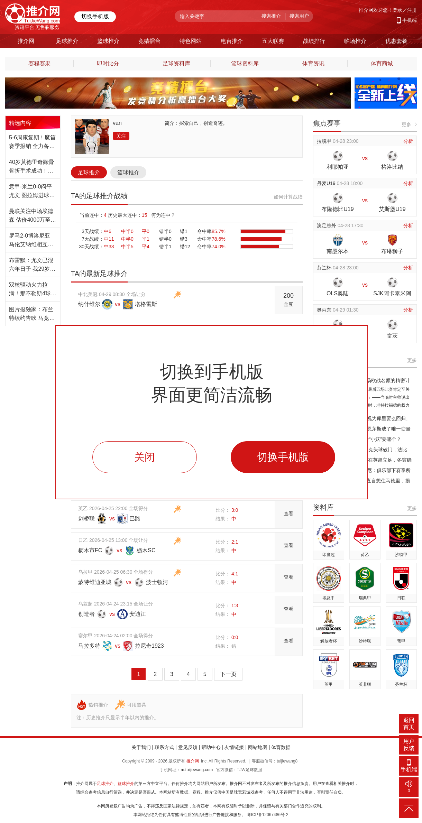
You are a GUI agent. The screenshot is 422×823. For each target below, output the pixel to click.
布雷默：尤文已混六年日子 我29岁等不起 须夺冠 (32, 265)
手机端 (409, 20)
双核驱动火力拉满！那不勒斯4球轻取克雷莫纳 (32, 290)
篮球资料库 (245, 63)
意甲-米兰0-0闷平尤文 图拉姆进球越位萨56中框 (32, 192)
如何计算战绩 (288, 197)
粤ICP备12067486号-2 (267, 814)
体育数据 (281, 747)
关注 (121, 136)
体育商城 (382, 63)
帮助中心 (211, 747)
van (117, 123)
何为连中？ (163, 215)
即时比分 (108, 63)
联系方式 (164, 747)
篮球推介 (128, 172)
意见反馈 (188, 747)
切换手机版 (95, 16)
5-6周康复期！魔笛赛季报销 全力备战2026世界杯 (32, 142)
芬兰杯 (325, 267)
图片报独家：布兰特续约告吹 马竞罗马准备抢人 (32, 314)
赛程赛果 (39, 63)
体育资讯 (313, 63)
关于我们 (141, 747)
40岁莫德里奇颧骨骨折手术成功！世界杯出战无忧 (31, 167)
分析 (408, 141)
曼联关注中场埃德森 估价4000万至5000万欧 (31, 216)
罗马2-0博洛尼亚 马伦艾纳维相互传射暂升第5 (31, 241)
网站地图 (257, 747)
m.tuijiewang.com (197, 769)
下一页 (228, 674)
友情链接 (234, 747)
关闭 (144, 457)
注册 (412, 10)
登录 (397, 10)
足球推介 (89, 172)
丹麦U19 (327, 183)
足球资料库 (176, 63)
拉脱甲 (325, 141)
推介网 (192, 761)
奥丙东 (325, 310)
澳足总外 (327, 225)
